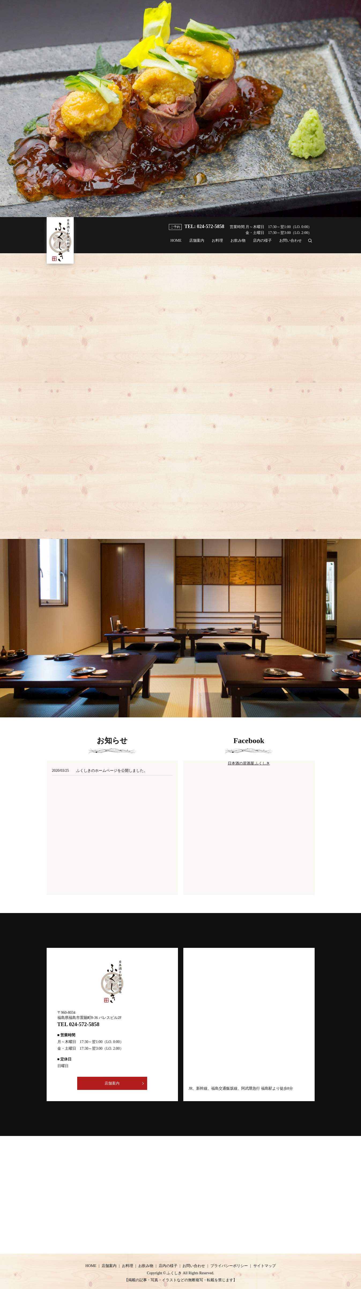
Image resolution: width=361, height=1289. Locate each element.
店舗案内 (190, 243)
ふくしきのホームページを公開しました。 (111, 771)
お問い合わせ (289, 243)
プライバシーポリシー (229, 1266)
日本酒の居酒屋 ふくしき (249, 763)
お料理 (212, 243)
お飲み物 (234, 243)
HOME (167, 243)
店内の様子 (260, 243)
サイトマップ (264, 1266)
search (310, 243)
